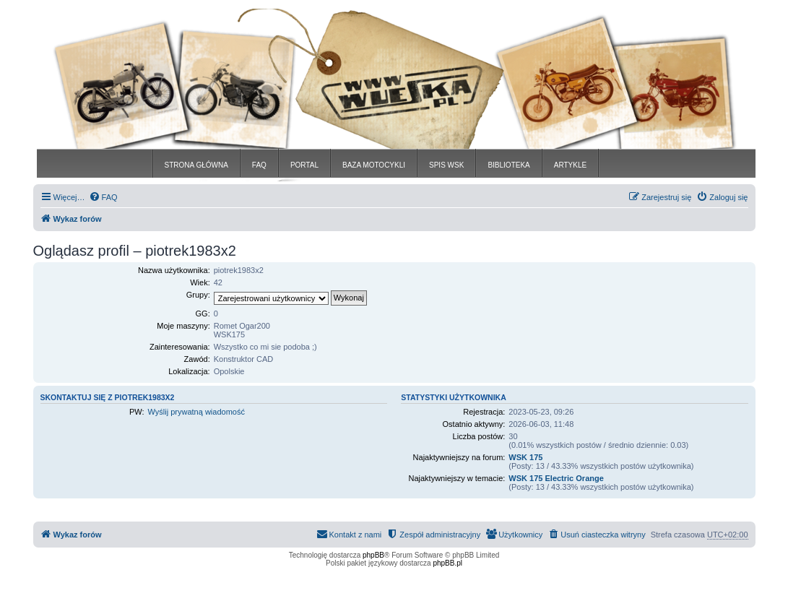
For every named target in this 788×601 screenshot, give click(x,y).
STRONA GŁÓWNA (196, 165)
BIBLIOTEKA (508, 165)
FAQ (259, 165)
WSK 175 (525, 457)
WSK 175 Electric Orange (555, 478)
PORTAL (304, 165)
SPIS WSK (446, 165)
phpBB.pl (447, 563)
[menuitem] (103, 197)
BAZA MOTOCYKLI (373, 165)
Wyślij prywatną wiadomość (196, 411)
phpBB (373, 555)
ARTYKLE (570, 165)
